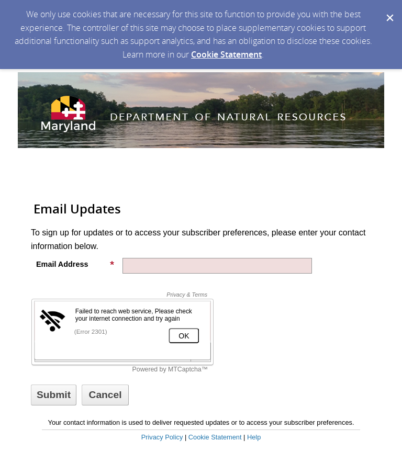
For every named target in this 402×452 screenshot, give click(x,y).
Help (254, 437)
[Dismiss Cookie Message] (389, 10)
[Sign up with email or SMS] (53, 395)
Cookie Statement (226, 54)
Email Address (75, 264)
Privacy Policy (162, 437)
